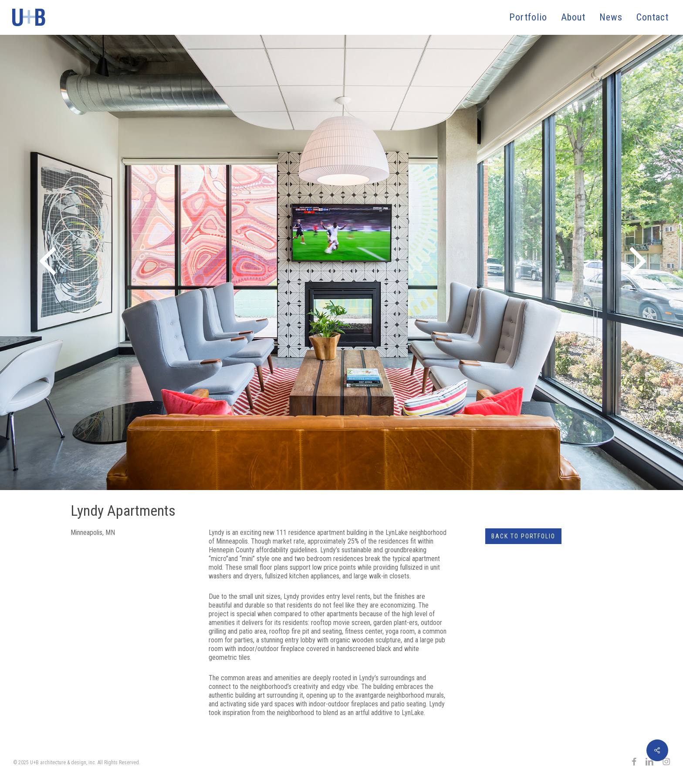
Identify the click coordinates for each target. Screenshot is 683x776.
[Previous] (13, 261)
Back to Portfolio (523, 536)
